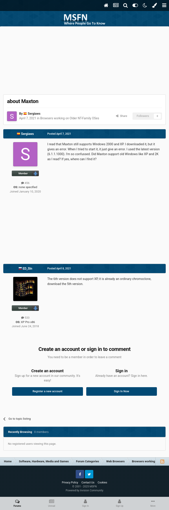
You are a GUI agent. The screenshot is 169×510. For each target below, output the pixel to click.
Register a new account (47, 391)
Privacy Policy (70, 482)
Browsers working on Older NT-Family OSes (69, 118)
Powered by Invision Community (84, 490)
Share (121, 116)
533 (25, 317)
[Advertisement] (84, 59)
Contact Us (87, 482)
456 (25, 183)
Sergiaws (34, 113)
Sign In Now (121, 391)
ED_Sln (27, 268)
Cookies (102, 482)
